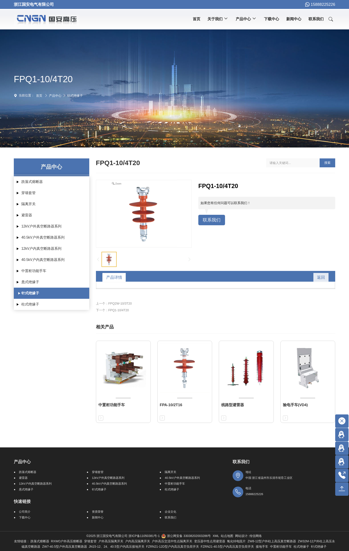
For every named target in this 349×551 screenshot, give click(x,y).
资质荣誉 (97, 511)
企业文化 (170, 511)
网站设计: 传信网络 (248, 536)
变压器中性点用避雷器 (209, 541)
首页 (39, 95)
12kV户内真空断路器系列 (41, 248)
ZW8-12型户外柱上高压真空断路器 (272, 541)
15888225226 (319, 4)
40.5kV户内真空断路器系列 (43, 260)
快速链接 (22, 501)
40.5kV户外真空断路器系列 (43, 237)
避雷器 (26, 215)
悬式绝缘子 (30, 282)
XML (216, 536)
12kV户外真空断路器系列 (41, 226)
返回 (321, 277)
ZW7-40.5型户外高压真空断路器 (64, 546)
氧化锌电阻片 (236, 541)
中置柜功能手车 (33, 271)
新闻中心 (97, 517)
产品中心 (55, 95)
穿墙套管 (28, 193)
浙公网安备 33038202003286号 (186, 536)
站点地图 (227, 536)
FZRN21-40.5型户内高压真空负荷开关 (227, 546)
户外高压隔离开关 (110, 541)
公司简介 (24, 511)
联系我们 (212, 220)
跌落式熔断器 (32, 182)
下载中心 (24, 517)
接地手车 (262, 546)
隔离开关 (28, 204)
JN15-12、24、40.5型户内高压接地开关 (116, 546)
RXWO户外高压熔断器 (67, 541)
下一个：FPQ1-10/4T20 (112, 310)
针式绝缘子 (75, 95)
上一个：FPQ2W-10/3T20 (114, 303)
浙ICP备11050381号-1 (144, 536)
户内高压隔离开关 (137, 541)
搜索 (327, 162)
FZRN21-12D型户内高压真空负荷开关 (172, 546)
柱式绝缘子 (30, 304)
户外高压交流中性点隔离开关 (172, 541)
